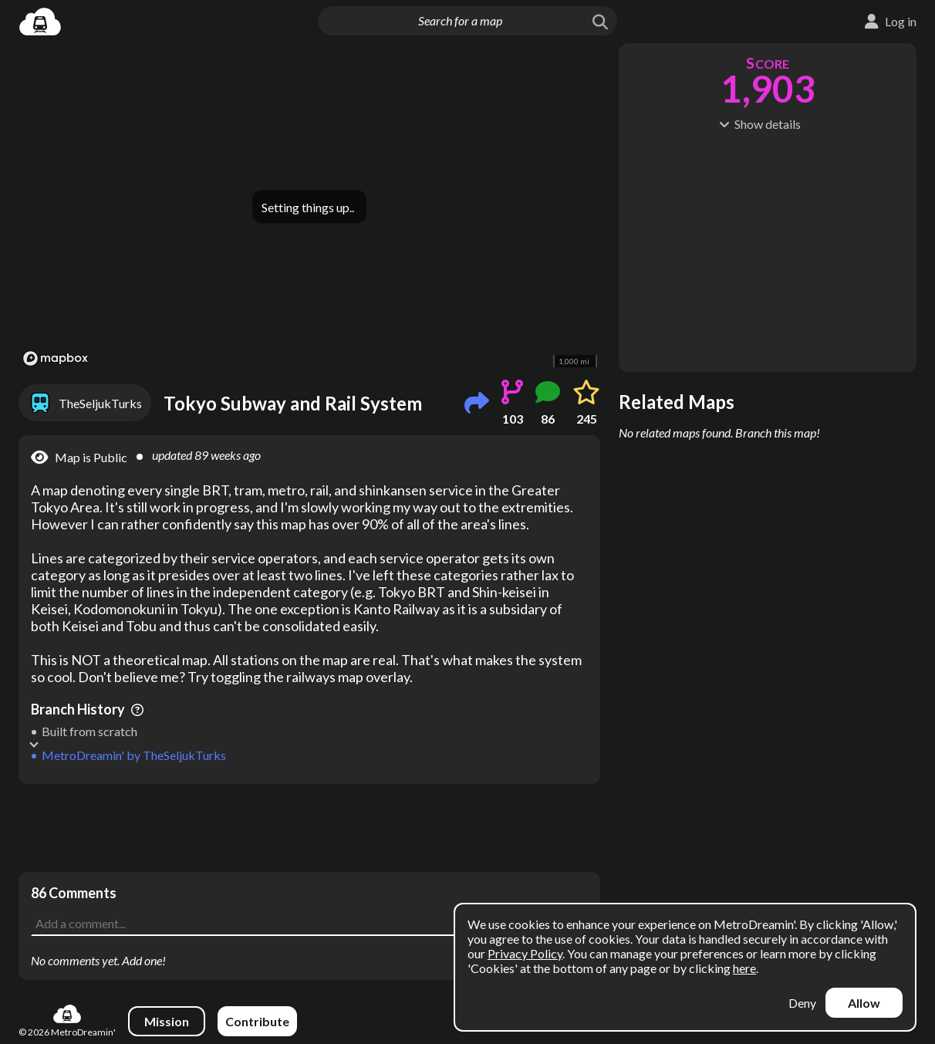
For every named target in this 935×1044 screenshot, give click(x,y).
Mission (166, 1021)
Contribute (257, 1021)
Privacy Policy (525, 953)
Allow (864, 1002)
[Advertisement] (309, 828)
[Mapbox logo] (55, 358)
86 (548, 418)
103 (512, 418)
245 (586, 418)
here (744, 968)
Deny (802, 1002)
